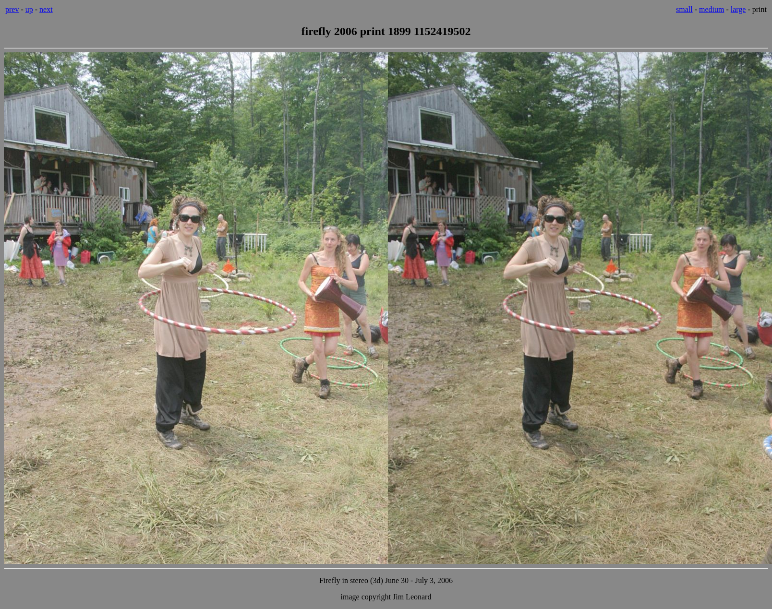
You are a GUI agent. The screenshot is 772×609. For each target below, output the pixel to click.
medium (711, 9)
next (46, 9)
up (29, 9)
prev (12, 9)
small (684, 9)
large (738, 9)
